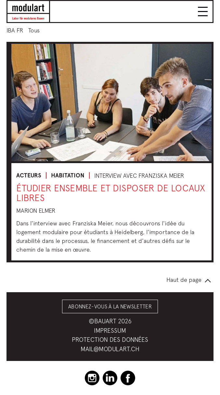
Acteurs (28, 175)
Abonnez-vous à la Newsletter (110, 306)
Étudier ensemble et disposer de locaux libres (110, 193)
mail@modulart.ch (110, 349)
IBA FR (14, 30)
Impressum (110, 330)
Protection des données (110, 339)
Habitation (67, 175)
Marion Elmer (35, 210)
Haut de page (183, 279)
